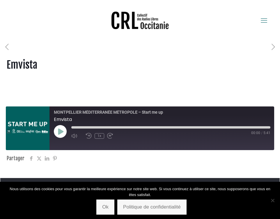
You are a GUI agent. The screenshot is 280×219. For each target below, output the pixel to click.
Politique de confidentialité (152, 207)
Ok (105, 207)
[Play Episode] (60, 131)
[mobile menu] (264, 20)
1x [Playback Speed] (99, 136)
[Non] (273, 200)
